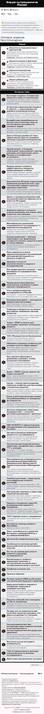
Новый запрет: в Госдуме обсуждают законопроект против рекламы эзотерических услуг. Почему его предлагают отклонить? (24, 153)
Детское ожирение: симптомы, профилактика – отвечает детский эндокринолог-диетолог (24, 412)
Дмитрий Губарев (19, 687)
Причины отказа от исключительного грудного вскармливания (21, 264)
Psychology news (22, 76)
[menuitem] (6, 10)
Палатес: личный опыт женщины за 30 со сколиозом (23, 601)
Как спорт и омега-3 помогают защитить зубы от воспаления (23, 97)
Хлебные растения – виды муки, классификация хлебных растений (23, 481)
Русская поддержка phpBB (22, 709)
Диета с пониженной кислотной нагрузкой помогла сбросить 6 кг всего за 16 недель (24, 199)
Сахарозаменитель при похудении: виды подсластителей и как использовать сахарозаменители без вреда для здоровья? (24, 628)
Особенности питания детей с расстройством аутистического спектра (24, 546)
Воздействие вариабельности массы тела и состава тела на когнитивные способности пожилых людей (22, 123)
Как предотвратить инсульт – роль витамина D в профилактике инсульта (24, 272)
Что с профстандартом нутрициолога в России (19, 292)
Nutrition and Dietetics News (26, 57)
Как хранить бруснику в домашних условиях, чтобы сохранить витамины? (21, 359)
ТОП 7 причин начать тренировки (24, 516)
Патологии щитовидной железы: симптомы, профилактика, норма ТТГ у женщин (24, 446)
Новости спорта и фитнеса (23, 61)
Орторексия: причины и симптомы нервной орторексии (24, 493)
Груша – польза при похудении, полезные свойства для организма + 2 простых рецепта (24, 385)
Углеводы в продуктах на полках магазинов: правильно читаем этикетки (24, 311)
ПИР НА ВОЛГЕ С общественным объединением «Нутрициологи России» (23, 427)
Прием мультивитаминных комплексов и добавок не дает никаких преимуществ (23, 285)
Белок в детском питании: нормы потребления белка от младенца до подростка (24, 399)
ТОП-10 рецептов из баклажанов (24, 336)
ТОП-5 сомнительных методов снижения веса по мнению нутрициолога (23, 653)
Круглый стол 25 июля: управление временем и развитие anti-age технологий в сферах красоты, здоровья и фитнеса (24, 185)
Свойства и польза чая (18, 569)
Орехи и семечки (15, 574)
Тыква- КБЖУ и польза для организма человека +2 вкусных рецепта (23, 325)
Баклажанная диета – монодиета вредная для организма (24, 301)
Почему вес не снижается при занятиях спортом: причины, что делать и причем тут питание (24, 613)
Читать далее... (19, 32)
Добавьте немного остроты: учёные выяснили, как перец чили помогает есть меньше (24, 212)
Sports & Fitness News (24, 67)
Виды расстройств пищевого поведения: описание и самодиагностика (22, 587)
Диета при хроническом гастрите (24, 659)
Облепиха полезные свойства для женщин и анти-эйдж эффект (24, 345)
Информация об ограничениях (11, 704)
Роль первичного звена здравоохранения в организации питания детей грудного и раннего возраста (24, 255)
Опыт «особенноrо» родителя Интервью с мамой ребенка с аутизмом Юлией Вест (22, 533)
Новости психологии (20, 70)
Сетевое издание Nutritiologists (13, 39)
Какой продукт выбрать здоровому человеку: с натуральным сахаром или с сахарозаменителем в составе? (23, 562)
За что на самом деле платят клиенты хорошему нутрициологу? (22, 554)
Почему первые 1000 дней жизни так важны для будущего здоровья (25, 580)
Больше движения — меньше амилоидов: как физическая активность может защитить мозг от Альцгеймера (25, 240)
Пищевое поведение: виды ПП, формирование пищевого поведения (22, 505)
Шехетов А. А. (14, 681)
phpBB (18, 707)
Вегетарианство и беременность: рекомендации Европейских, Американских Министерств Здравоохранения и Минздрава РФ (24, 463)
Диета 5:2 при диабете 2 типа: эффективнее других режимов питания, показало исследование (24, 138)
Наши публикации (18, 80)
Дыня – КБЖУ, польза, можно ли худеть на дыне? (23, 373)
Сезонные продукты (24, 87)
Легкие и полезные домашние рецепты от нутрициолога (22, 434)
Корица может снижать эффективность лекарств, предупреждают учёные (20, 168)
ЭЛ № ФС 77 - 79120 (18, 692)
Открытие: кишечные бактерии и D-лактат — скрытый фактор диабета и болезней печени (24, 109)
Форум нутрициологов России (22, 3)
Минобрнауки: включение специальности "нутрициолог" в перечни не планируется (23, 226)
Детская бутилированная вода (23, 539)
